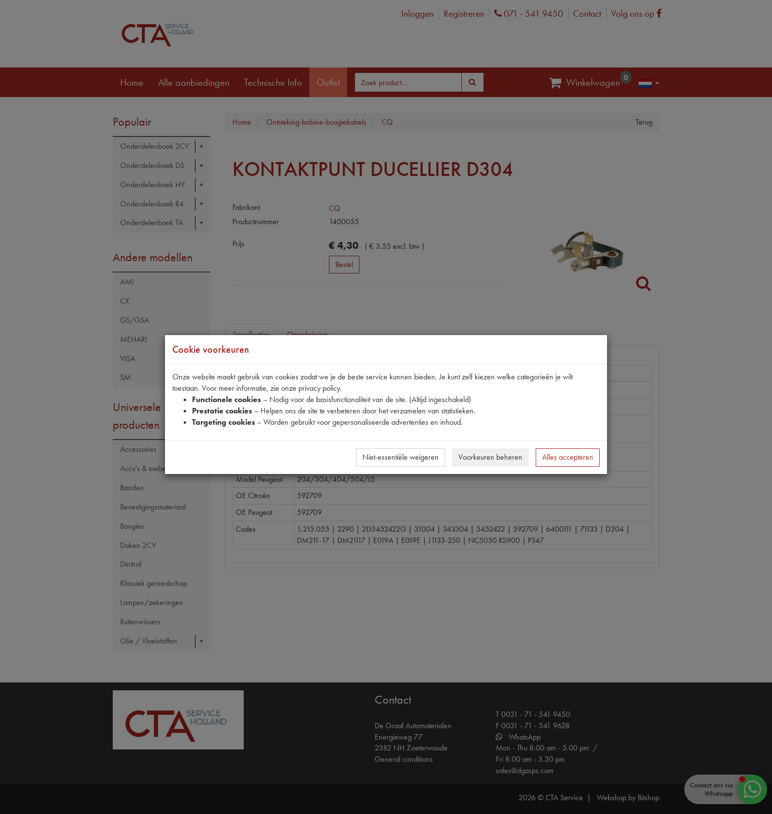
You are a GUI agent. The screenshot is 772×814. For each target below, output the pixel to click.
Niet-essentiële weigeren (400, 457)
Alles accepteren (567, 457)
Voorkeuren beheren (490, 457)
